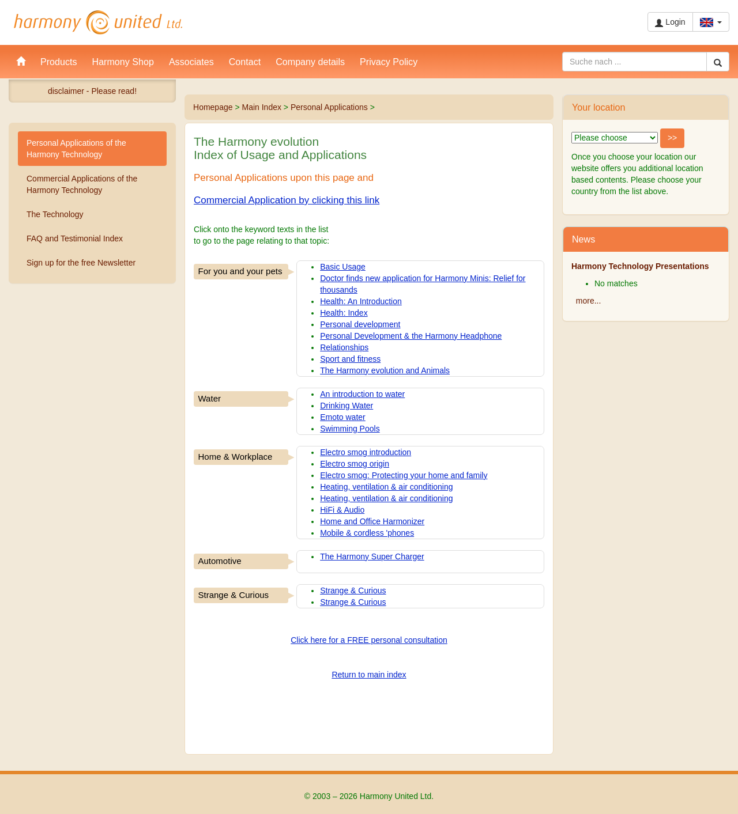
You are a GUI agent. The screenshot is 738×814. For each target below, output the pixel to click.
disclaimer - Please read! (92, 91)
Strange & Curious (353, 590)
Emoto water (343, 417)
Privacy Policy (388, 61)
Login (670, 22)
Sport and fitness (350, 359)
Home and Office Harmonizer (372, 521)
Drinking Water (346, 405)
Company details (310, 61)
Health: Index (344, 312)
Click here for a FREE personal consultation (369, 640)
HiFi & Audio (342, 509)
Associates (191, 61)
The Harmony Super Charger (372, 556)
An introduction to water (362, 394)
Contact (245, 61)
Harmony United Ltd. (98, 22)
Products (58, 61)
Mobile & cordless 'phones (367, 532)
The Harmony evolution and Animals (385, 370)
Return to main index (369, 674)
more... (588, 300)
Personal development (360, 324)
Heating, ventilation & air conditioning (386, 486)
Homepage (213, 107)
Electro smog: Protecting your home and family (403, 475)
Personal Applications (329, 107)
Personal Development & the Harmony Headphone (411, 335)
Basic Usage (343, 266)
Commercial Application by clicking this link (286, 200)
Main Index (261, 107)
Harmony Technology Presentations (640, 266)
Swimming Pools (349, 428)
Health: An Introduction (361, 301)
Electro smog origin (354, 463)
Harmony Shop (123, 61)
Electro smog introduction (365, 452)
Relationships (344, 347)
